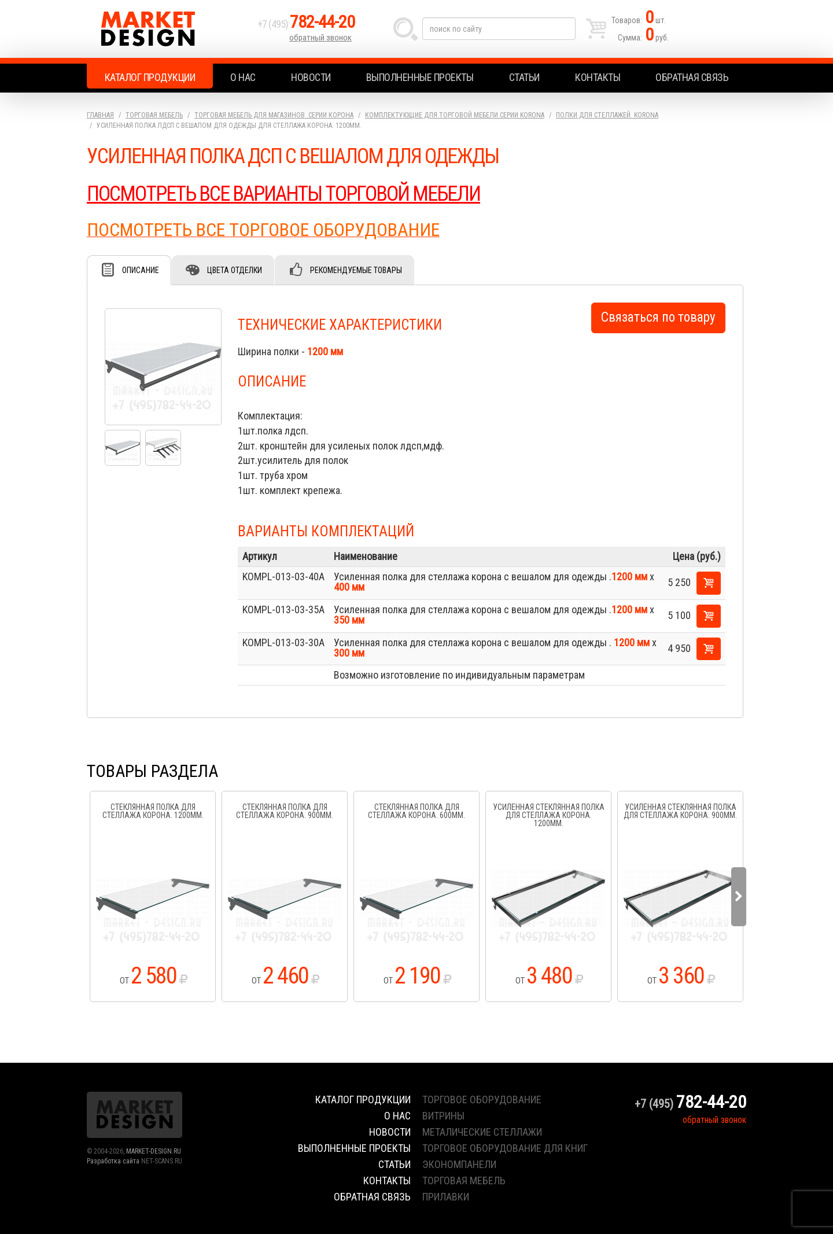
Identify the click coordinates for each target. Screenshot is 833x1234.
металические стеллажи (482, 1132)
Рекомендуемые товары (356, 270)
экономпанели (459, 1164)
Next (738, 896)
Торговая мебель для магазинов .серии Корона (273, 115)
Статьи (524, 77)
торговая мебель (464, 1180)
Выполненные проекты (420, 77)
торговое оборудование (481, 1099)
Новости (311, 77)
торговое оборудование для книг (505, 1148)
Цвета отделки (234, 270)
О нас (243, 77)
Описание (140, 270)
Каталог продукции (150, 77)
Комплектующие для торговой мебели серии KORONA (454, 115)
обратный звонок (320, 37)
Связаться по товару (658, 317)
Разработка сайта (113, 1161)
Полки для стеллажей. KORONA (607, 115)
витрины (443, 1116)
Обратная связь (691, 77)
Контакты (597, 77)
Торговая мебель (154, 115)
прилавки (445, 1197)
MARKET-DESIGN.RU (153, 1151)
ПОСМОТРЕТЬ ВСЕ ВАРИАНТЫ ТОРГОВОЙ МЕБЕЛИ (283, 194)
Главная (100, 115)
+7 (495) (306, 24)
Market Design (169, 29)
